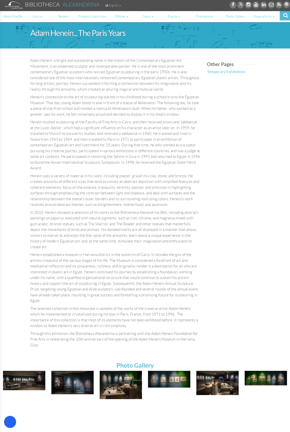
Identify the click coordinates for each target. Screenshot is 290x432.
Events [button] (174, 16)
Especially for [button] (264, 16)
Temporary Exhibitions (226, 72)
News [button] (148, 16)
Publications (204, 16)
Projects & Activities (92, 16)
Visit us (37, 16)
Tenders (63, 16)
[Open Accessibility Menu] (10, 422)
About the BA (13, 16)
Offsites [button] (121, 16)
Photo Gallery (235, 16)
